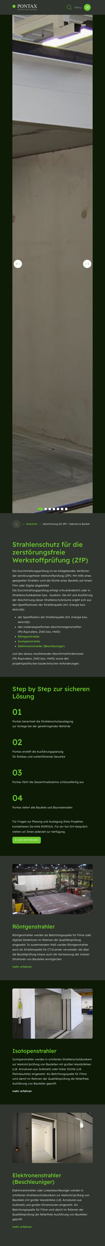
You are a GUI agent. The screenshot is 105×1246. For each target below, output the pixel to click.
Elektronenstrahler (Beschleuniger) (41, 646)
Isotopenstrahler (29, 641)
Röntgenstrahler (29, 636)
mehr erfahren (22, 966)
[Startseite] (16, 524)
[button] (87, 264)
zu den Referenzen (27, 840)
